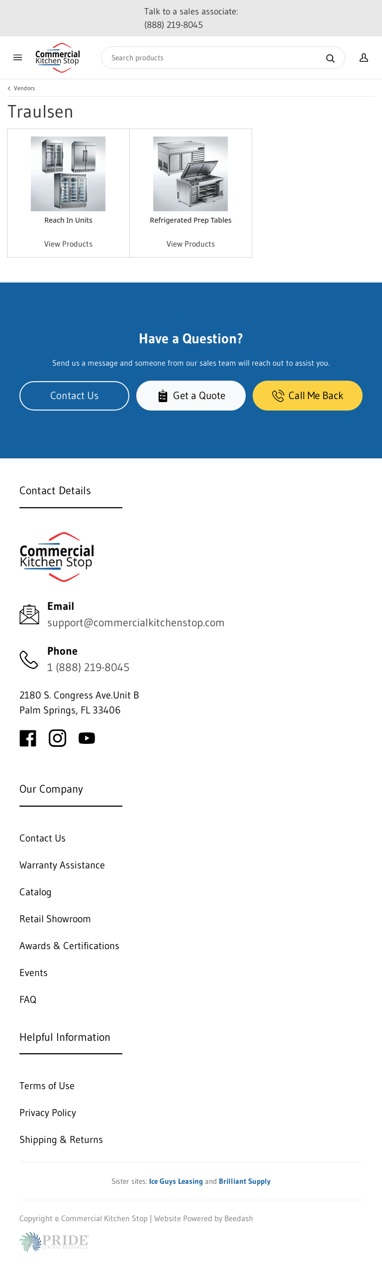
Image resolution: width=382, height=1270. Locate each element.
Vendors (24, 88)
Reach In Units (68, 220)
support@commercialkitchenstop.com (136, 622)
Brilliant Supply (245, 1181)
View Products (68, 244)
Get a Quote (191, 395)
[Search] (223, 57)
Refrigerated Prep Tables (190, 220)
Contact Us (74, 395)
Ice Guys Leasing (176, 1181)
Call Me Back (308, 395)
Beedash (238, 1218)
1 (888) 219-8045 (88, 667)
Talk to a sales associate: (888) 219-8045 (191, 18)
